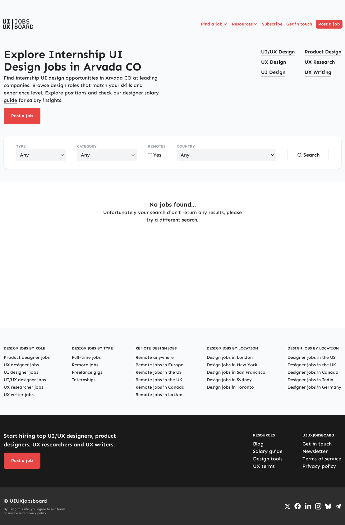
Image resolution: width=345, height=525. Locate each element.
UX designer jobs (21, 365)
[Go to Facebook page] (297, 506)
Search (308, 155)
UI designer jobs (21, 372)
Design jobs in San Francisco (236, 372)
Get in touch (299, 24)
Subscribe (272, 24)
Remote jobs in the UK (159, 379)
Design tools (268, 459)
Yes (154, 155)
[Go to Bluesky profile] (328, 506)
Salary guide (268, 451)
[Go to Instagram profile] (318, 506)
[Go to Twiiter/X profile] (287, 506)
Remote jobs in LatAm (159, 394)
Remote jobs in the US (159, 372)
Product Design (323, 52)
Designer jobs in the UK (312, 365)
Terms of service (321, 459)
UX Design (273, 62)
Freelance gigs (87, 372)
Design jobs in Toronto (230, 387)
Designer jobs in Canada (313, 372)
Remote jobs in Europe (159, 365)
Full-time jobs (86, 357)
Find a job (214, 24)
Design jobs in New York (232, 365)
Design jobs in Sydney (229, 379)
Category (87, 146)
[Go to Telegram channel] (338, 506)
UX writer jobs (19, 394)
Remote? (157, 146)
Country (186, 146)
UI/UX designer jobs (25, 379)
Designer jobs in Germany (314, 387)
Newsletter (315, 451)
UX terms (264, 466)
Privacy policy (319, 466)
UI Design (273, 72)
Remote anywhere (155, 357)
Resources (245, 24)
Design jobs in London (230, 357)
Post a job (329, 24)
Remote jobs (85, 365)
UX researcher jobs (23, 387)
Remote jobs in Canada (160, 387)
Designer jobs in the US (311, 357)
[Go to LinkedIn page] (308, 506)
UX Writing (318, 72)
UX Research (320, 62)
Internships (83, 379)
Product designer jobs (27, 357)
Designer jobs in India (311, 379)
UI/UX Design (278, 52)
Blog (258, 444)
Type (21, 146)
